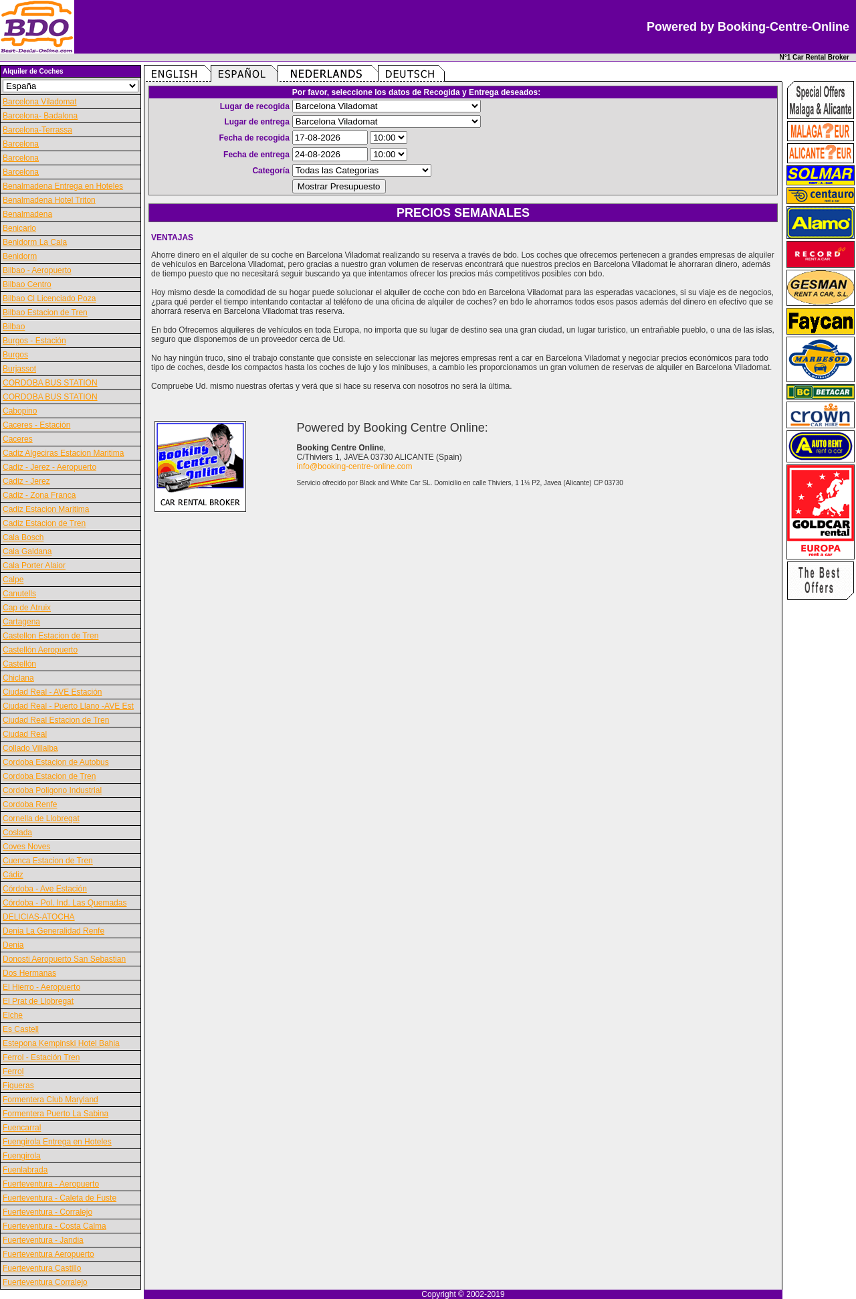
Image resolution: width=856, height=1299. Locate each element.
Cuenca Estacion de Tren (48, 860)
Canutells (19, 593)
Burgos (15, 354)
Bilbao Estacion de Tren (45, 312)
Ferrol (13, 1071)
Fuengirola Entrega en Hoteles (57, 1141)
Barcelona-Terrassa (37, 130)
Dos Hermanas (29, 973)
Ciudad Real (25, 734)
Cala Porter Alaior (34, 565)
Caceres (18, 439)
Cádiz (13, 874)
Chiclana (18, 678)
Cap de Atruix (27, 607)
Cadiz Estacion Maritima (46, 509)
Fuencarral (22, 1127)
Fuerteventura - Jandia (43, 1240)
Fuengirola (22, 1155)
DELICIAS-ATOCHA (39, 917)
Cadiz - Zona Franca (39, 495)
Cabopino (20, 411)
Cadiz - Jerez (26, 481)
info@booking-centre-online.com (355, 466)
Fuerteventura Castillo (42, 1268)
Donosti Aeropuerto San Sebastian (64, 959)
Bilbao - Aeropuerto (37, 270)
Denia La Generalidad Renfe (53, 931)
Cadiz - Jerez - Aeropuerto (49, 467)
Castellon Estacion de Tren (50, 635)
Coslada (17, 832)
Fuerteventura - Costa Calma (54, 1226)
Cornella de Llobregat (41, 818)
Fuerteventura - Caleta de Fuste (59, 1198)
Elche (13, 1015)
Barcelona (21, 144)
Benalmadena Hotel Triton (49, 200)
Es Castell (21, 1029)
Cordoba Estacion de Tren (49, 776)
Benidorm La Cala (35, 242)
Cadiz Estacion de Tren (44, 523)
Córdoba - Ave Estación (45, 888)
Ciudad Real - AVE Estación (52, 692)
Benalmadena (27, 214)
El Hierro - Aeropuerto (41, 987)
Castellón (19, 664)
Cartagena (21, 621)
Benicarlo (19, 228)
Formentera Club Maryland (50, 1099)
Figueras (18, 1085)
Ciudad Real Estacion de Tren (56, 720)
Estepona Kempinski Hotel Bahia (61, 1043)
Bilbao (14, 326)
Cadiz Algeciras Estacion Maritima (63, 453)
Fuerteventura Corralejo (45, 1282)
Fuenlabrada (25, 1170)
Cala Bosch (23, 537)
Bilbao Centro (27, 284)
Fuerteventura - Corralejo (47, 1212)
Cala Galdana (27, 551)
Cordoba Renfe (30, 804)
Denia (13, 945)
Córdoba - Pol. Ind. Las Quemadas (64, 902)
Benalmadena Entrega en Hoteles (63, 186)
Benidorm (20, 256)
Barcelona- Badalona (40, 115)
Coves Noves (26, 846)
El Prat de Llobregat (38, 1001)
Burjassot (19, 368)
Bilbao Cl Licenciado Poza (49, 298)
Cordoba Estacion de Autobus (56, 762)
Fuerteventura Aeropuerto (48, 1254)
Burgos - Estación (34, 340)
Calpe (13, 579)
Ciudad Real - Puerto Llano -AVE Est (68, 706)
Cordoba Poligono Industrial (52, 790)
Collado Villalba (30, 748)
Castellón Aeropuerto (40, 650)
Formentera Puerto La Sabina (55, 1113)
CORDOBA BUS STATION (50, 382)
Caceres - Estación (36, 425)
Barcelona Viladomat (40, 101)
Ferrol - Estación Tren (41, 1057)
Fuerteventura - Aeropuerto (51, 1184)
